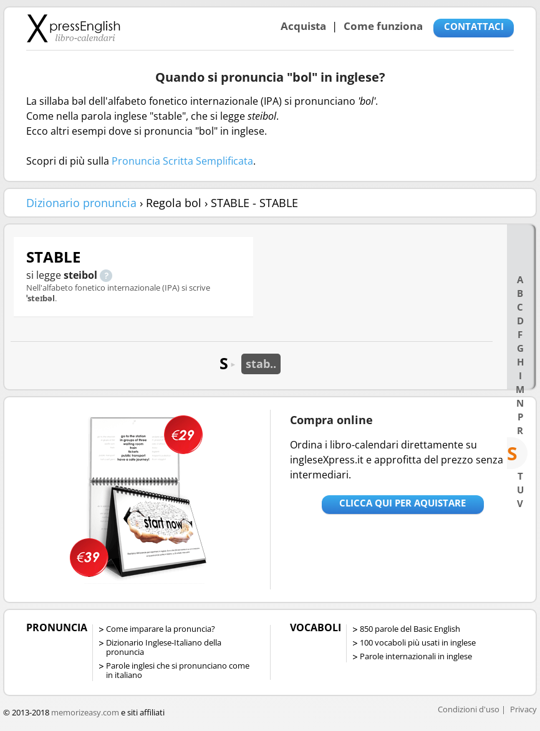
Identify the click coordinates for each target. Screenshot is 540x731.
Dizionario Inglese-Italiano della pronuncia (163, 647)
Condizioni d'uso (468, 709)
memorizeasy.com (85, 712)
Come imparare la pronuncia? (160, 628)
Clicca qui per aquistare (402, 502)
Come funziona (383, 26)
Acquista (303, 26)
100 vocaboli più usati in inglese (418, 642)
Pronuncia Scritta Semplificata (182, 161)
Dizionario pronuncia (81, 202)
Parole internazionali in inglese (416, 656)
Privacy (523, 709)
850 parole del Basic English (410, 628)
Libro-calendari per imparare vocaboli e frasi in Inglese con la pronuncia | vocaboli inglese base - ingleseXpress (73, 28)
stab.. (261, 363)
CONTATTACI (474, 26)
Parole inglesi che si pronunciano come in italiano (177, 670)
